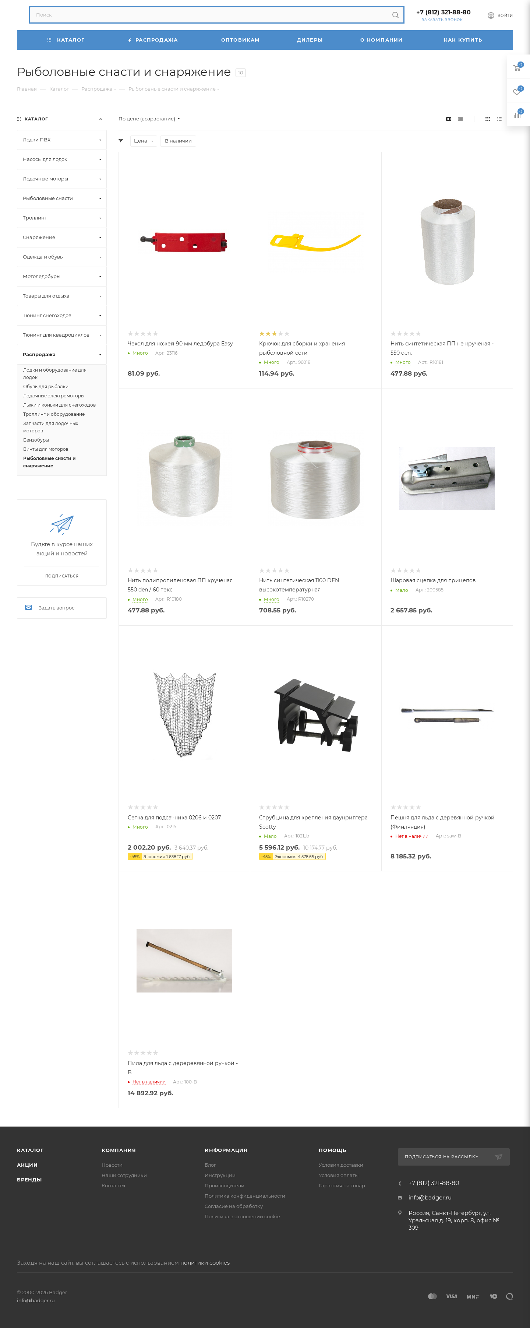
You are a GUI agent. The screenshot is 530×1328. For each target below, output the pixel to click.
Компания (119, 1150)
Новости (112, 1165)
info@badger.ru (430, 1197)
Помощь (332, 1150)
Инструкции (220, 1175)
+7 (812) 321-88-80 (443, 12)
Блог (210, 1165)
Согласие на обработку (234, 1206)
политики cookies (205, 1262)
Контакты (113, 1185)
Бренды (29, 1180)
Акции (27, 1165)
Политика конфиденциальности (245, 1196)
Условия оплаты (338, 1175)
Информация (226, 1150)
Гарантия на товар (342, 1185)
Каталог (30, 1150)
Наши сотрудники (124, 1175)
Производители (224, 1185)
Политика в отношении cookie (242, 1216)
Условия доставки (341, 1165)
